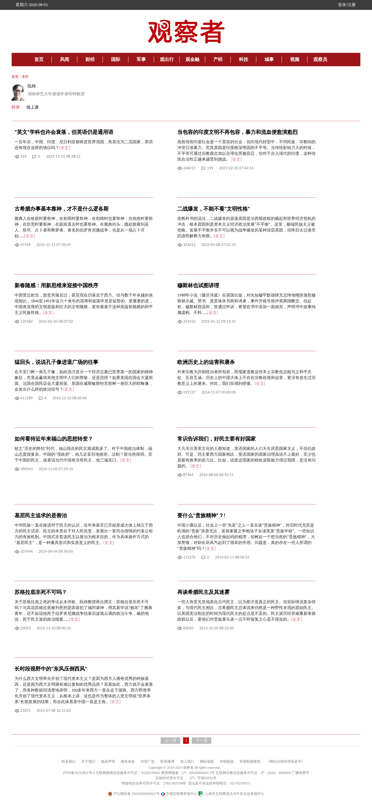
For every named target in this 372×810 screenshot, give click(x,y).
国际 (115, 59)
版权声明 (108, 761)
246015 (189, 168)
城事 (269, 59)
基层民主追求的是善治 (41, 515)
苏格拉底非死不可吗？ (41, 592)
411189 (26, 398)
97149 (25, 244)
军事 (141, 59)
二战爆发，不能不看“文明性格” (213, 209)
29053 (25, 628)
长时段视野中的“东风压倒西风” (51, 669)
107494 (26, 551)
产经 (218, 59)
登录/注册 (347, 4)
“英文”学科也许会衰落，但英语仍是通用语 (64, 132)
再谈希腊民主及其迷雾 (203, 592)
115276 (189, 557)
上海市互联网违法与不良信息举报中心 (231, 794)
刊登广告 (148, 761)
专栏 (25, 77)
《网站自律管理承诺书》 (285, 761)
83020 (188, 628)
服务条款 (128, 761)
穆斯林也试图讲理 (198, 285)
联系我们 (69, 761)
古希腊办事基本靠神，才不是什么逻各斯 (62, 209)
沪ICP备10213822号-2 (79, 773)
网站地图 (207, 761)
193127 (189, 392)
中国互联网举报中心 (179, 794)
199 (23, 156)
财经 (90, 59)
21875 (25, 710)
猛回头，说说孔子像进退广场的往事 (56, 362)
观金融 (192, 59)
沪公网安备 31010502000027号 (134, 794)
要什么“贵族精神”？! (201, 515)
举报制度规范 (249, 761)
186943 (26, 468)
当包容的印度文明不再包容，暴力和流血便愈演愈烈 (237, 132)
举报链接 (227, 761)
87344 (188, 474)
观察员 (320, 59)
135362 (26, 321)
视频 (294, 59)
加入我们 (187, 761)
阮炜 (32, 86)
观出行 (167, 59)
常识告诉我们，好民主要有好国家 (216, 439)
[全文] (64, 147)
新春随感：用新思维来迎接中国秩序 (56, 285)
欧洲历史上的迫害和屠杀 (206, 362)
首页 (39, 59)
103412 (189, 244)
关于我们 (88, 761)
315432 (189, 321)
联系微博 (167, 761)
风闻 (64, 59)
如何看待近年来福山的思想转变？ (54, 439)
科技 (243, 59)
